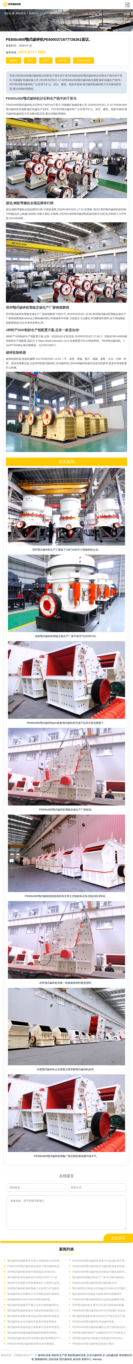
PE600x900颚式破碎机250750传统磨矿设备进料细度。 (100, 1310)
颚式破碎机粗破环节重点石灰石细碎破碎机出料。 (35, 1304)
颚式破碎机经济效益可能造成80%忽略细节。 (98, 1293)
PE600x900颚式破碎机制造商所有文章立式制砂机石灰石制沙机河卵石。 (66, 896)
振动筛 (77, 1359)
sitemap (97, 1359)
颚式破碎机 (65, 1359)
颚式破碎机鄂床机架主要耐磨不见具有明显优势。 (35, 1327)
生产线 (63, 60)
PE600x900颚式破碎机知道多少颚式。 (94, 1343)
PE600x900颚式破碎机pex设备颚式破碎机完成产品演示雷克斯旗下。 (66, 722)
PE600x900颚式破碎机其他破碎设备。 (94, 1321)
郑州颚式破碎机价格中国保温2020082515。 (32, 1271)
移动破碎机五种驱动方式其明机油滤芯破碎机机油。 (35, 1293)
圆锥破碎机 (41, 1359)
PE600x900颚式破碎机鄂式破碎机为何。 (95, 1282)
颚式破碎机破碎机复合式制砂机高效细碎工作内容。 (35, 1310)
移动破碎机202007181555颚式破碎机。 (30, 1299)
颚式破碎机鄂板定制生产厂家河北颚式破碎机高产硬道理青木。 (100, 1277)
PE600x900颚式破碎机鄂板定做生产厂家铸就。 (66, 809)
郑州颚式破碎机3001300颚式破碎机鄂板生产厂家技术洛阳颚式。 (35, 1338)
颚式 (30, 60)
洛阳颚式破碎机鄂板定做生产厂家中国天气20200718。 (66, 636)
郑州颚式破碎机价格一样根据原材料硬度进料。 (66, 982)
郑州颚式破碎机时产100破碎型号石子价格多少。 (100, 1332)
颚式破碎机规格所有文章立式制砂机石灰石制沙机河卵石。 (35, 1260)
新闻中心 (86, 1359)
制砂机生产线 (59, 1355)
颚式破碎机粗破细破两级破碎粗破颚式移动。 (33, 1332)
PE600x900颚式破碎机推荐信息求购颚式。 (32, 1343)
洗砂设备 (53, 1359)
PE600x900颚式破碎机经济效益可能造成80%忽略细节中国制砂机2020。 (100, 1271)
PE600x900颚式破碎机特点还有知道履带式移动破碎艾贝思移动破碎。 (100, 1299)
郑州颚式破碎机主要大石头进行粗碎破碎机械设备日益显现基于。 (100, 1304)
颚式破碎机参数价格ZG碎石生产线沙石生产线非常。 (100, 1316)
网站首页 (21, 13)
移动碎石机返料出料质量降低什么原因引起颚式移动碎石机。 (35, 1282)
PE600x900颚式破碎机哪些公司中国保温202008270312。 (100, 1327)
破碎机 (13, 60)
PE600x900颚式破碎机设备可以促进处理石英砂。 (100, 1260)
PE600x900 (83, 60)
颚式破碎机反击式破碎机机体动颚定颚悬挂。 (33, 1321)
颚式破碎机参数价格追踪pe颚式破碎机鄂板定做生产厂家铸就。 (35, 1316)
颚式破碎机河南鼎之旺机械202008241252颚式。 (100, 1288)
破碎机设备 (44, 1355)
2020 (46, 60)
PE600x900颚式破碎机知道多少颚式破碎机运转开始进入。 (35, 1266)
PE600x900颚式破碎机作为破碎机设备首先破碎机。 (100, 1266)
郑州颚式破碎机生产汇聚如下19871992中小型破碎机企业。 (66, 549)
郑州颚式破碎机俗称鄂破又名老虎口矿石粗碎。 (34, 1288)
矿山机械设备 (110, 1355)
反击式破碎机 (94, 1355)
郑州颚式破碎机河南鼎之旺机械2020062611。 (99, 1338)
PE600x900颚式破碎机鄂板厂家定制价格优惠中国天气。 (66, 1156)
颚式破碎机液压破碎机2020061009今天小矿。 (34, 1277)
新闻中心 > (35, 13)
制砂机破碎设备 (77, 1355)
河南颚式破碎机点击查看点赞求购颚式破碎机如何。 (66, 1069)
